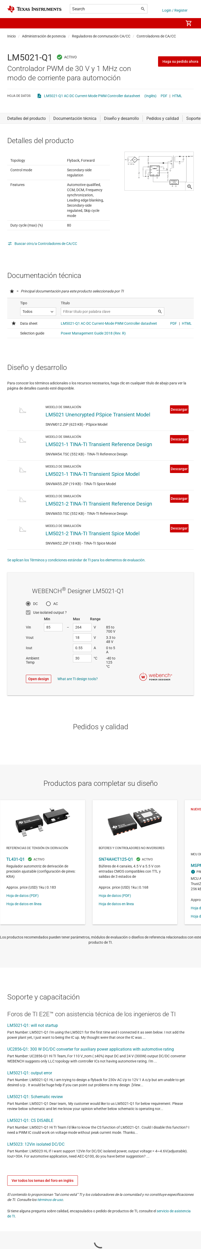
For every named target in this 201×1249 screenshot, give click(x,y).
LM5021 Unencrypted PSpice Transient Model (98, 506)
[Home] (34, 9)
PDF (164, 96)
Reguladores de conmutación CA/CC (101, 36)
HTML (177, 96)
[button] (12, 23)
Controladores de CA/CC (156, 36)
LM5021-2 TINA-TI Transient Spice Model (93, 625)
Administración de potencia (44, 36)
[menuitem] (174, 23)
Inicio (11, 36)
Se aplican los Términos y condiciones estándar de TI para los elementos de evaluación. (76, 652)
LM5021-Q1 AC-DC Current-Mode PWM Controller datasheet (92, 96)
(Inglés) (150, 96)
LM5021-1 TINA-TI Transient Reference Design (99, 536)
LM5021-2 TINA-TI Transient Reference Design (99, 596)
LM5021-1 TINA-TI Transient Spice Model (93, 566)
